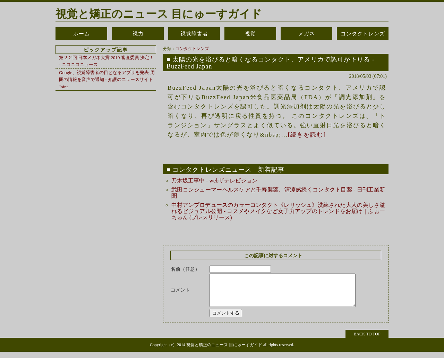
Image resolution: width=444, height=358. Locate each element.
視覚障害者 (194, 33)
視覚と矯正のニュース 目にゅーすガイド (159, 14)
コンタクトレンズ (363, 33)
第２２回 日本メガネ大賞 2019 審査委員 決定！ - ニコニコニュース (106, 61)
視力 (138, 33)
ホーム (81, 33)
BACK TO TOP (366, 340)
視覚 (250, 33)
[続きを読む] (307, 134)
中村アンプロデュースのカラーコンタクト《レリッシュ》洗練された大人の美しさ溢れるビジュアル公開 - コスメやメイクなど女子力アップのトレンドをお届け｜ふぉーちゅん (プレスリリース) (278, 211)
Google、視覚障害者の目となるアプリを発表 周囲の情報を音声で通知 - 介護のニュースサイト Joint (107, 79)
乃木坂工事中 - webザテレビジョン (214, 181)
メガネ (306, 33)
